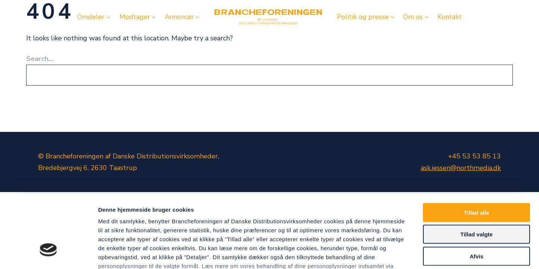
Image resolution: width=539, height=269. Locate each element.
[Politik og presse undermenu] (392, 17)
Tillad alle (476, 154)
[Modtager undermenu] (154, 17)
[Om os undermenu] (426, 17)
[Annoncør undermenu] (197, 17)
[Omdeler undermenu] (108, 17)
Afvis (477, 197)
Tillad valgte (476, 175)
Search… (40, 58)
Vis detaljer (389, 254)
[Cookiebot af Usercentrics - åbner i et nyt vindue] (48, 254)
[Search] (498, 75)
